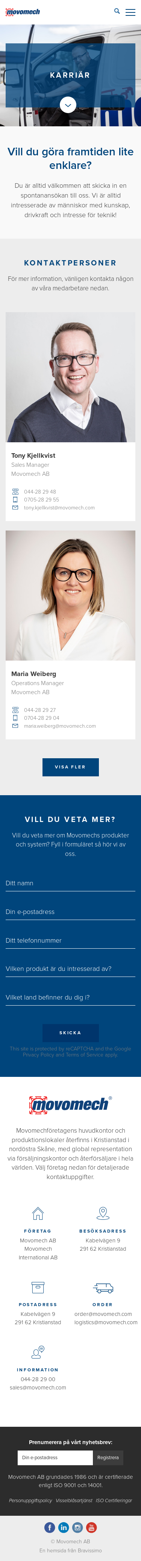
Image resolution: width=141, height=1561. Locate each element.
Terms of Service (84, 1055)
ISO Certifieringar (114, 1501)
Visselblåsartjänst (74, 1501)
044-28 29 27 (40, 710)
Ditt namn (19, 883)
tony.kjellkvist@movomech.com (59, 507)
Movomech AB (38, 1240)
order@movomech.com (103, 1314)
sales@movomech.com (38, 1387)
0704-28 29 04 (41, 718)
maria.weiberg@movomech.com (60, 726)
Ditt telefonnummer (34, 940)
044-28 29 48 (40, 492)
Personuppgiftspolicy (30, 1501)
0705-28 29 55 (41, 500)
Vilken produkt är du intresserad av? (58, 968)
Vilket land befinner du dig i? (47, 997)
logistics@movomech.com (106, 1322)
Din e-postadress (30, 911)
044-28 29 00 (38, 1379)
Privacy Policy (38, 1055)
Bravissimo (90, 1550)
